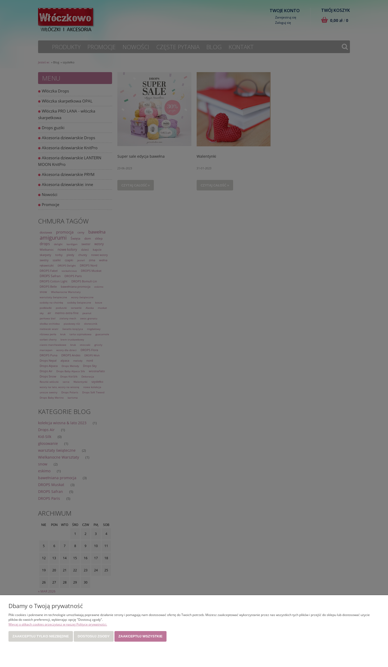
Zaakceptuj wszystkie (140, 636)
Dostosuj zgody (94, 636)
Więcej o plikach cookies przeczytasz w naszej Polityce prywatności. (57, 624)
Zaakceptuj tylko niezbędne (40, 636)
